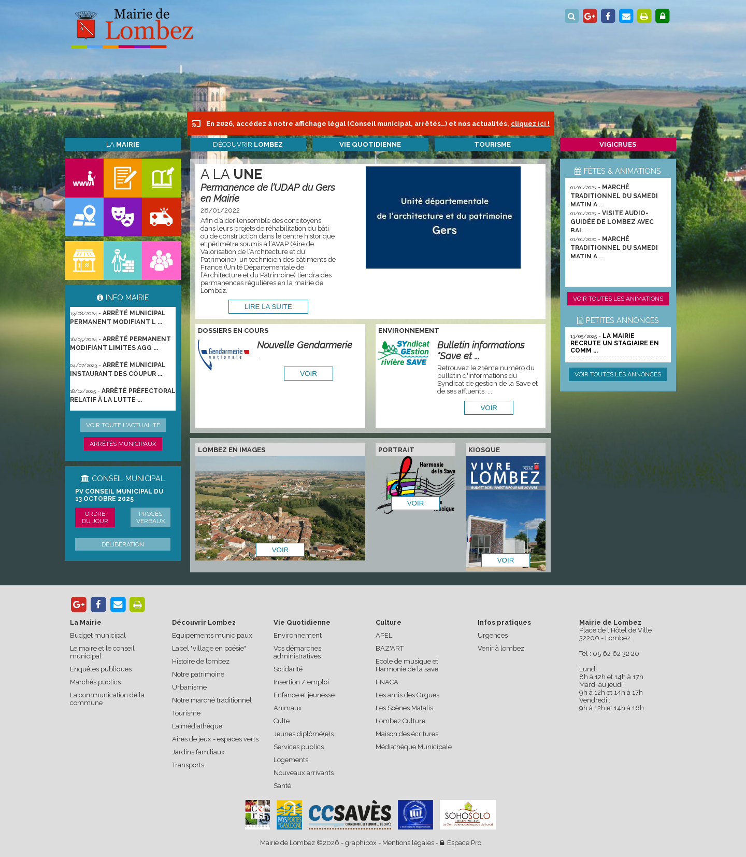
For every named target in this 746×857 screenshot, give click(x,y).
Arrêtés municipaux (123, 443)
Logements (291, 760)
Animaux (288, 708)
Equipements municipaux (212, 635)
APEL (384, 635)
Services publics (299, 747)
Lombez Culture (400, 721)
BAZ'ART (390, 648)
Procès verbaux (150, 517)
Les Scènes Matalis (404, 708)
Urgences (493, 635)
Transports (188, 765)
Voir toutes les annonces (618, 374)
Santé (282, 786)
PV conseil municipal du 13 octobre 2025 (119, 495)
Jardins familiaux (198, 752)
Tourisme (186, 713)
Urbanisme (189, 687)
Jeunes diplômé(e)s (304, 734)
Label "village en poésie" (209, 648)
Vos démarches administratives (297, 652)
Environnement (298, 635)
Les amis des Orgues (407, 695)
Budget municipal (98, 635)
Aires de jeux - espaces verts (215, 739)
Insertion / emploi (301, 682)
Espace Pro (460, 843)
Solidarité (288, 669)
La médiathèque (197, 726)
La (122, 144)
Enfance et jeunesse (304, 695)
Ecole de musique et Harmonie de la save (407, 665)
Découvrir (248, 144)
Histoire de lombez (200, 661)
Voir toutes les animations (618, 298)
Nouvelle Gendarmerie (304, 345)
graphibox (361, 843)
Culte (282, 721)
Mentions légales (408, 843)
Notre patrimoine (198, 674)
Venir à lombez (501, 648)
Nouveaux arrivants (304, 773)
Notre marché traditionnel (212, 700)
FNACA (387, 682)
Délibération (123, 544)
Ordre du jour (95, 517)
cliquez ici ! (530, 124)
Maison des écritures (407, 734)
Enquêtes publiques (101, 669)
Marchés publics (95, 682)
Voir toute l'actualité (123, 425)
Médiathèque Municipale (414, 747)
